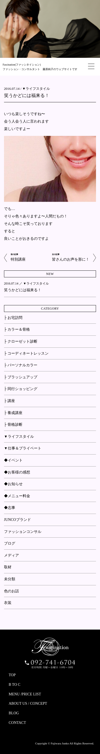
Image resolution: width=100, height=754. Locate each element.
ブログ (9, 543)
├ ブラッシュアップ (20, 377)
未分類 (9, 579)
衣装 (7, 603)
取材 (7, 567)
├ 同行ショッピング (20, 389)
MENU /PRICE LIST (25, 694)
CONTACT (17, 723)
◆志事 (9, 508)
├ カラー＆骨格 (17, 329)
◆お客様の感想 (17, 472)
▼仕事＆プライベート (22, 448)
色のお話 (11, 591)
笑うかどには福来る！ (26, 95)
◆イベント (13, 460)
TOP (12, 675)
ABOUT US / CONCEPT (28, 704)
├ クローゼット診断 (20, 341)
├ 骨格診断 (13, 425)
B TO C (15, 685)
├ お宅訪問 (13, 318)
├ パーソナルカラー (20, 365)
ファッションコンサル (22, 532)
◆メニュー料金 (17, 496)
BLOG (14, 713)
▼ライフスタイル (36, 89)
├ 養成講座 (13, 413)
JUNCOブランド (17, 520)
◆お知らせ (13, 484)
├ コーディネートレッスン (26, 353)
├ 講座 (9, 401)
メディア (11, 555)
